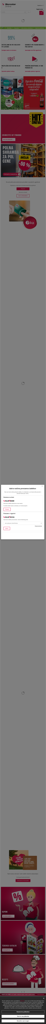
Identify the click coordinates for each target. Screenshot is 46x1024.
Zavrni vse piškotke (23, 1016)
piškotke (22, 1001)
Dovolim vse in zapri (23, 1021)
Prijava (7, 509)
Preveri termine (38, 526)
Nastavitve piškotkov (23, 1012)
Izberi (6, 528)
